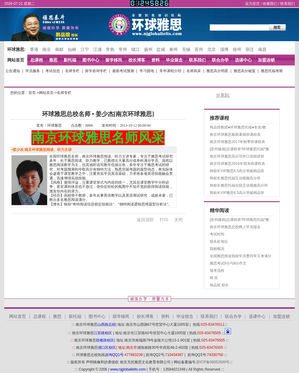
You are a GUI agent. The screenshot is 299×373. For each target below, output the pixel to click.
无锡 (186, 49)
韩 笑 (214, 278)
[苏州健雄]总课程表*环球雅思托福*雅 (239, 149)
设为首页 (252, 4)
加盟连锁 (266, 60)
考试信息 (52, 71)
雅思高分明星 (217, 71)
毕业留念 (174, 60)
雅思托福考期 (272, 71)
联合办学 (220, 60)
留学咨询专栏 (96, 71)
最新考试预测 (123, 71)
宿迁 (249, 49)
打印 (164, 219)
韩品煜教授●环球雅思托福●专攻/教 (238, 127)
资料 (155, 60)
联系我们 (287, 4)
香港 (34, 49)
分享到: (223, 95)
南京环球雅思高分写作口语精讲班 (237, 156)
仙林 (72, 49)
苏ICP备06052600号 (212, 362)
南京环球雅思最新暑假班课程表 (235, 134)
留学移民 (113, 60)
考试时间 (217, 234)
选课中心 (243, 60)
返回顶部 (145, 219)
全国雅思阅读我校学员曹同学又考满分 (240, 256)
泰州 (173, 49)
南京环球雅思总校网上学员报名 (235, 227)
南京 (46, 49)
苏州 (199, 49)
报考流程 (217, 270)
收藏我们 (270, 4)
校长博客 (136, 60)
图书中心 (90, 60)
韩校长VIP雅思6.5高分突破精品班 (237, 171)
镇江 (135, 49)
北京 (211, 49)
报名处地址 (219, 241)
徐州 (237, 49)
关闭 (178, 219)
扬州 (148, 49)
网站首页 (15, 60)
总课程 (36, 60)
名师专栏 (72, 71)
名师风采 (193, 71)
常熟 (110, 49)
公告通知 (12, 71)
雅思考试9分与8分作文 (228, 263)
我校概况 (217, 249)
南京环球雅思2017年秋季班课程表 (237, 142)
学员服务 (32, 71)
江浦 (97, 49)
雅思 (53, 60)
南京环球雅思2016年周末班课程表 (237, 164)
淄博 (224, 49)
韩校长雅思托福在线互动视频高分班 (239, 185)
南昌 (262, 49)
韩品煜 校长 (219, 285)
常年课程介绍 (170, 71)
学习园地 (147, 71)
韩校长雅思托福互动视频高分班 (235, 178)
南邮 (59, 49)
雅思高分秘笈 (244, 71)
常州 (123, 49)
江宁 (84, 49)
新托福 (70, 60)
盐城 (160, 49)
